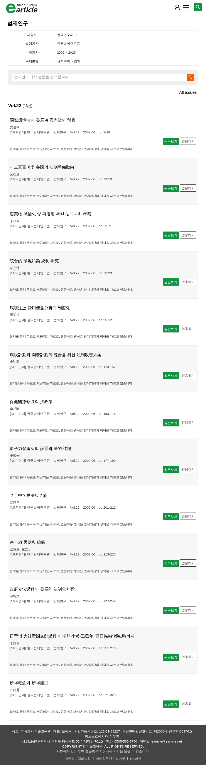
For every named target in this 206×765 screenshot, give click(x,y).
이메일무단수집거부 (110, 758)
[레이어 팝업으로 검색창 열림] (198, 7)
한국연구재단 (67, 35)
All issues (188, 92)
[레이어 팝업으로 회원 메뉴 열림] (177, 7)
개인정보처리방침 (78, 758)
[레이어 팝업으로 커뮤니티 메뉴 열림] (186, 7)
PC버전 (135, 758)
